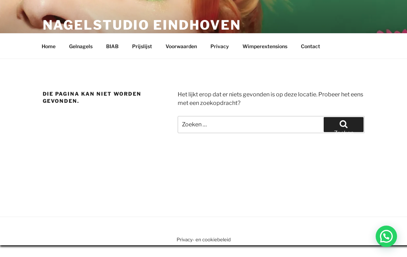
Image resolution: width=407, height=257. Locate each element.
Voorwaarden (181, 46)
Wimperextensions (264, 46)
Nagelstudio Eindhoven (142, 25)
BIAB (112, 46)
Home (49, 46)
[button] (386, 236)
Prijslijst (142, 46)
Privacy (219, 46)
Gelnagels (81, 46)
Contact (310, 46)
